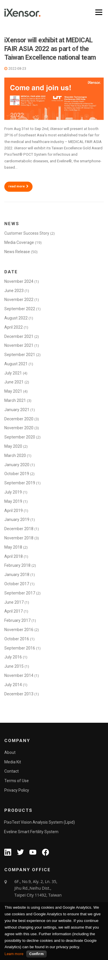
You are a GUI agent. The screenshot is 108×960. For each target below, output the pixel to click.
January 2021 (16, 409)
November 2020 (18, 428)
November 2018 (18, 538)
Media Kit (12, 762)
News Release (17, 251)
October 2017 (16, 583)
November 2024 (18, 281)
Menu (98, 12)
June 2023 (14, 290)
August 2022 (16, 318)
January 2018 (16, 574)
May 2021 (13, 391)
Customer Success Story (26, 233)
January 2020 (16, 464)
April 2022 (13, 327)
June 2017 (14, 602)
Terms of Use (16, 780)
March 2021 (15, 400)
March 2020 (15, 455)
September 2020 (19, 437)
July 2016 (13, 657)
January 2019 (16, 519)
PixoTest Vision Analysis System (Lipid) (39, 822)
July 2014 (13, 684)
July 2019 (13, 492)
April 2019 (13, 510)
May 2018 (13, 547)
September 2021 (19, 354)
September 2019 (19, 483)
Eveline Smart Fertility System (31, 831)
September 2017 (19, 593)
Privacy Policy (16, 790)
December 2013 (18, 694)
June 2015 (14, 666)
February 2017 (17, 620)
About (10, 752)
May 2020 (13, 446)
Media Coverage (19, 242)
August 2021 (16, 364)
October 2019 (16, 473)
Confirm (36, 954)
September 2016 (19, 648)
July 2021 (13, 373)
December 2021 (18, 336)
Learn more (14, 954)
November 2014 (18, 675)
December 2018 (18, 528)
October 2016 (16, 639)
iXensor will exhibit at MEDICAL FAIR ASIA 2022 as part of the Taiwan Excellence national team (50, 48)
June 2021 (14, 382)
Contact (11, 771)
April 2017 (13, 611)
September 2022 (19, 308)
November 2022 (18, 299)
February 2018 (17, 565)
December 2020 (18, 419)
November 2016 (18, 629)
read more (18, 186)
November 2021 (18, 345)
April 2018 (13, 556)
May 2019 (13, 501)
